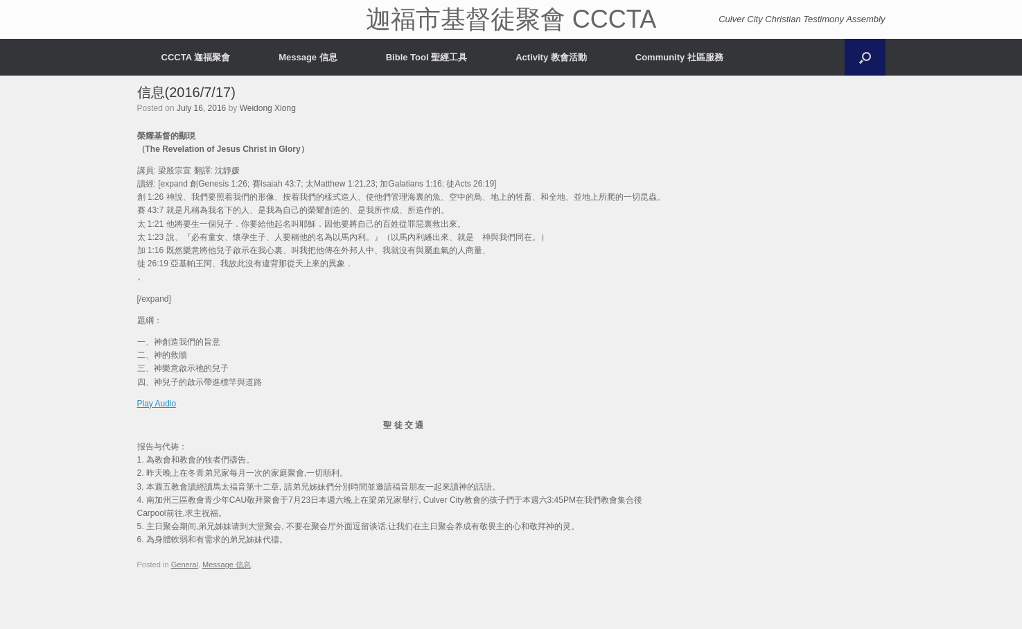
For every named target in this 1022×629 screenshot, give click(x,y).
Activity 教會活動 (551, 57)
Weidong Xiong (268, 108)
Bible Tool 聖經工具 (426, 57)
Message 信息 (308, 57)
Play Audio (157, 403)
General (184, 564)
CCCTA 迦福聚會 (196, 57)
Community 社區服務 (679, 57)
